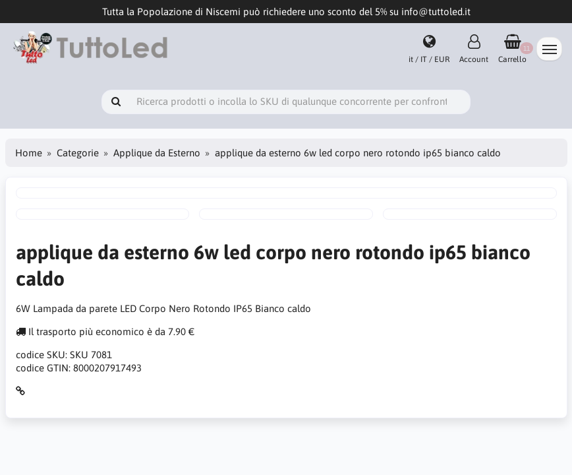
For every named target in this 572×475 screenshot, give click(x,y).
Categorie (78, 152)
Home (28, 152)
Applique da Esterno (156, 152)
